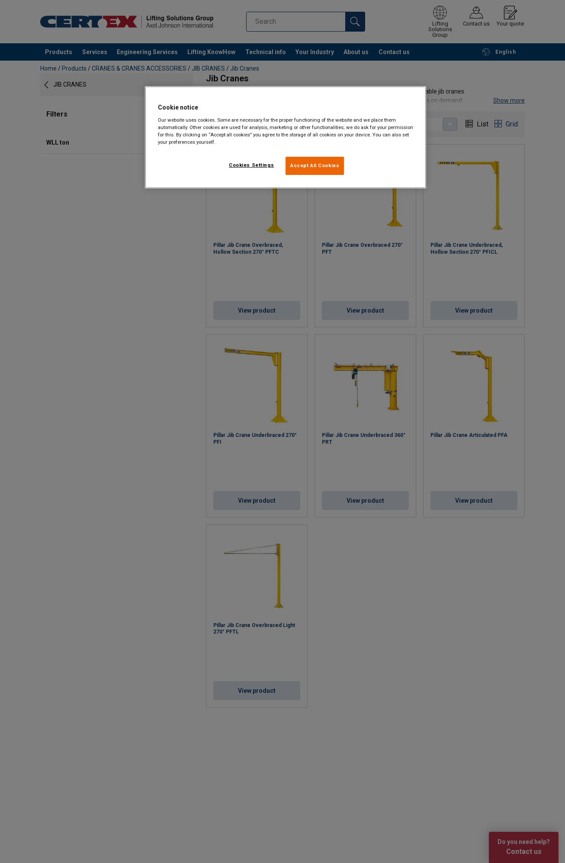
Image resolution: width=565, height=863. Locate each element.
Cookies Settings (251, 165)
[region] (285, 137)
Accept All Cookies (314, 165)
